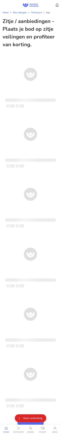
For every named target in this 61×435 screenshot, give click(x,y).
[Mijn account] (55, 430)
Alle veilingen (20, 12)
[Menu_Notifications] (57, 5)
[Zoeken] (30, 430)
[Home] (6, 430)
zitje (48, 12)
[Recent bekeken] (43, 430)
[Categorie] (18, 430)
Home (6, 12)
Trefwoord (36, 12)
